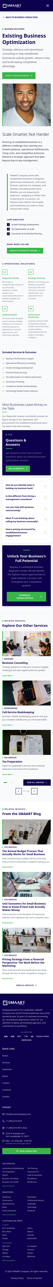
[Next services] (34, 791)
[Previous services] (19, 791)
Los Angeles (32, 1246)
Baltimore (31, 1256)
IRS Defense (32, 1178)
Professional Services (35, 1200)
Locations (6, 1089)
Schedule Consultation (29, 596)
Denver (30, 1253)
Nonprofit (31, 1210)
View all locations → (9, 1260)
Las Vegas (6, 1256)
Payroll (5, 1175)
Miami (29, 1228)
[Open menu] (48, 6)
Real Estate (31, 1197)
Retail (4, 1207)
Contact (5, 1096)
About (5, 1076)
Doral (4, 1235)
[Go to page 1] (5, 782)
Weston (30, 1231)
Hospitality (31, 1204)
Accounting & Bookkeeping (13, 1168)
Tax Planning (32, 1168)
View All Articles (26, 985)
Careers (5, 1083)
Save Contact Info (26, 1151)
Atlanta (5, 1253)
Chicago (5, 1249)
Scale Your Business (19, 75)
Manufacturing (8, 1204)
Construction (7, 1200)
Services (6, 1062)
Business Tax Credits (10, 1182)
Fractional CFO (33, 1172)
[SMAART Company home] (12, 6)
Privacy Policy (17, 1278)
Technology (31, 1207)
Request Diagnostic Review (25, 250)
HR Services (32, 1182)
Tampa (5, 1238)
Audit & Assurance (34, 1175)
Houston (30, 1249)
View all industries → (10, 1215)
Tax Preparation (8, 1172)
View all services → (9, 1186)
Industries (7, 1069)
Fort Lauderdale (8, 1228)
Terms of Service (34, 1278)
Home (5, 1055)
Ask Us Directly (17, 468)
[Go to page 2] (13, 782)
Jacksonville (32, 1238)
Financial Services (9, 1210)
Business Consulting (10, 1178)
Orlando (30, 1235)
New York (6, 1246)
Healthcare (6, 1197)
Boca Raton (6, 1231)
